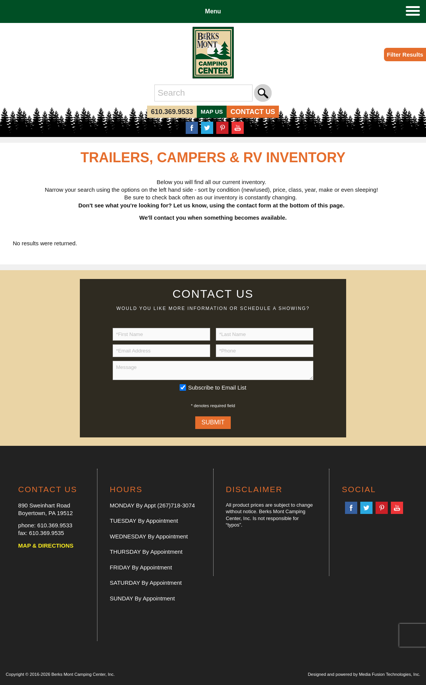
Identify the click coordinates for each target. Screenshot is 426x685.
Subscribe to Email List (217, 387)
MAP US (212, 111)
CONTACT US (252, 112)
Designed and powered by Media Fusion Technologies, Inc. (364, 674)
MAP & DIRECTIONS (46, 545)
